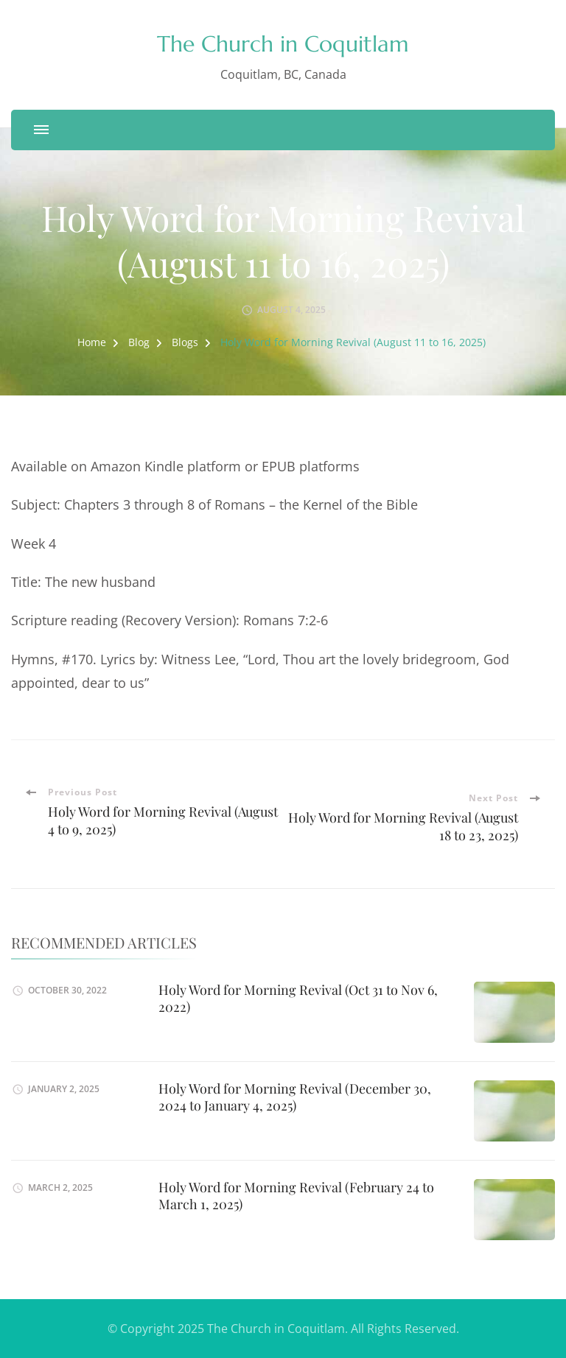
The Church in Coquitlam (283, 43)
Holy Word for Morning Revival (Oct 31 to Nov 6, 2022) (298, 998)
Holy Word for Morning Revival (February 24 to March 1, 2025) (296, 1195)
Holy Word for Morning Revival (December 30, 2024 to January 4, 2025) (294, 1097)
